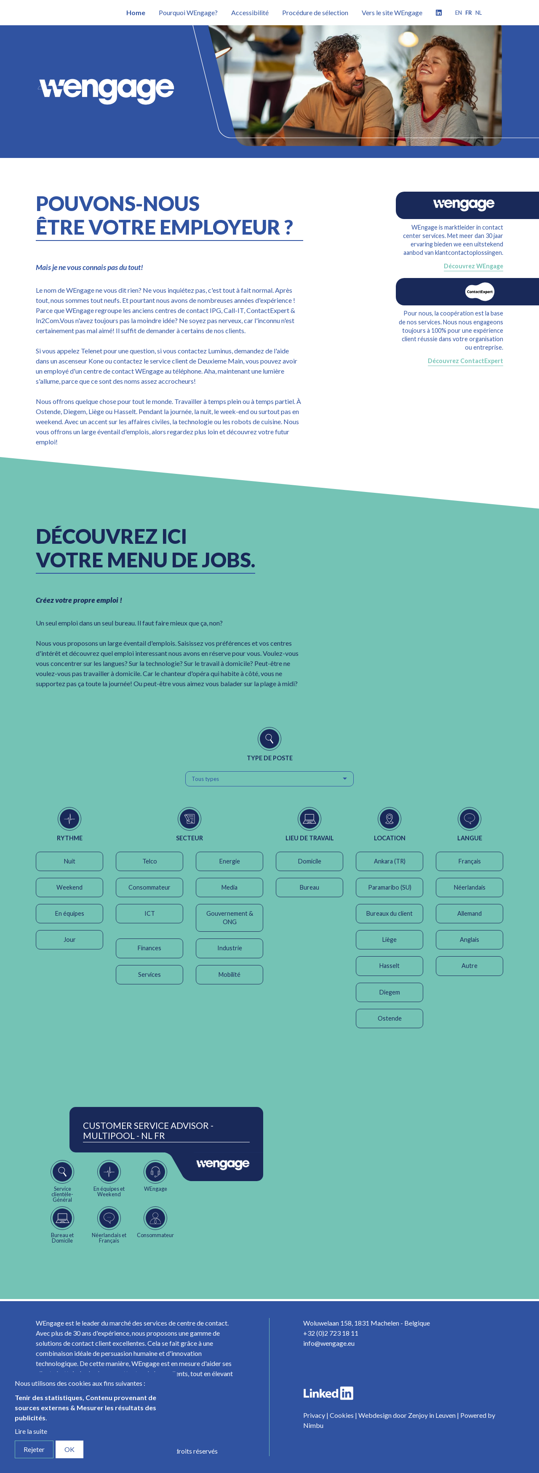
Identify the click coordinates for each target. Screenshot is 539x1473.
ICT (149, 913)
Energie (229, 861)
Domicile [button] (309, 861)
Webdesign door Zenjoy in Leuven (407, 1415)
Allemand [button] (469, 913)
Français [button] (470, 861)
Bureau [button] (309, 887)
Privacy (314, 1415)
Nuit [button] (69, 861)
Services (149, 974)
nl (478, 12)
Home (135, 12)
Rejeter (34, 1449)
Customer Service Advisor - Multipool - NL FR (148, 1130)
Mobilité (229, 974)
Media (229, 887)
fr (468, 12)
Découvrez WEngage (473, 266)
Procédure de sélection (315, 12)
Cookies (342, 1415)
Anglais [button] (469, 939)
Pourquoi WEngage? (188, 12)
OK (69, 1449)
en (458, 12)
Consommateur (149, 887)
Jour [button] (70, 939)
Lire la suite (31, 1431)
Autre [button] (470, 965)
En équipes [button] (69, 913)
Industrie (229, 948)
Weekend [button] (69, 887)
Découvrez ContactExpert (465, 360)
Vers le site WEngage (392, 12)
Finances (149, 948)
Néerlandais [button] (470, 887)
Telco (149, 861)
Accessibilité (250, 12)
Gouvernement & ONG (229, 917)
